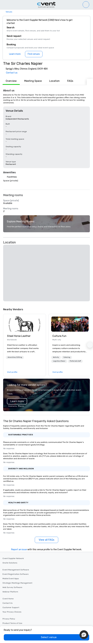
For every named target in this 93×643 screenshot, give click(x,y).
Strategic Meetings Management (17, 583)
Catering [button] (66, 357)
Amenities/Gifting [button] (15, 357)
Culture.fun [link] (59, 335)
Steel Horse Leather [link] (19, 335)
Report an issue (19, 549)
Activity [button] (56, 357)
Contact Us (8, 603)
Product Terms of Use (12, 623)
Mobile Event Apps (11, 578)
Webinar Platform (10, 592)
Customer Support (11, 607)
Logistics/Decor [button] (59, 361)
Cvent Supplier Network (13, 558)
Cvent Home (8, 599)
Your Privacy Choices (12, 612)
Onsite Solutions (10, 563)
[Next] (90, 82)
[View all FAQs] (46, 540)
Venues (9, 12)
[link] (24, 324)
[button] (46, 273)
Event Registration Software (15, 574)
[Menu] (3, 5)
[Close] (83, 22)
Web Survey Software (12, 587)
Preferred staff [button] (75, 361)
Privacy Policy (9, 619)
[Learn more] (15, 54)
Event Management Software (16, 570)
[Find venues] (33, 54)
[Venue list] (86, 4)
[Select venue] (46, 637)
